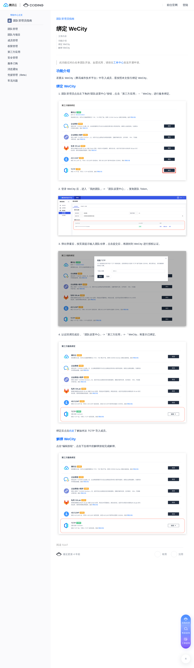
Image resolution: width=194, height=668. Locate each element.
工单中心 (118, 62)
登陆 (185, 5)
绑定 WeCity (66, 86)
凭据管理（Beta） (18, 74)
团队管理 (13, 28)
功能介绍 (63, 71)
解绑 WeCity (66, 439)
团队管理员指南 (65, 18)
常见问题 (13, 80)
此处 (71, 430)
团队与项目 (14, 34)
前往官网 (172, 5)
